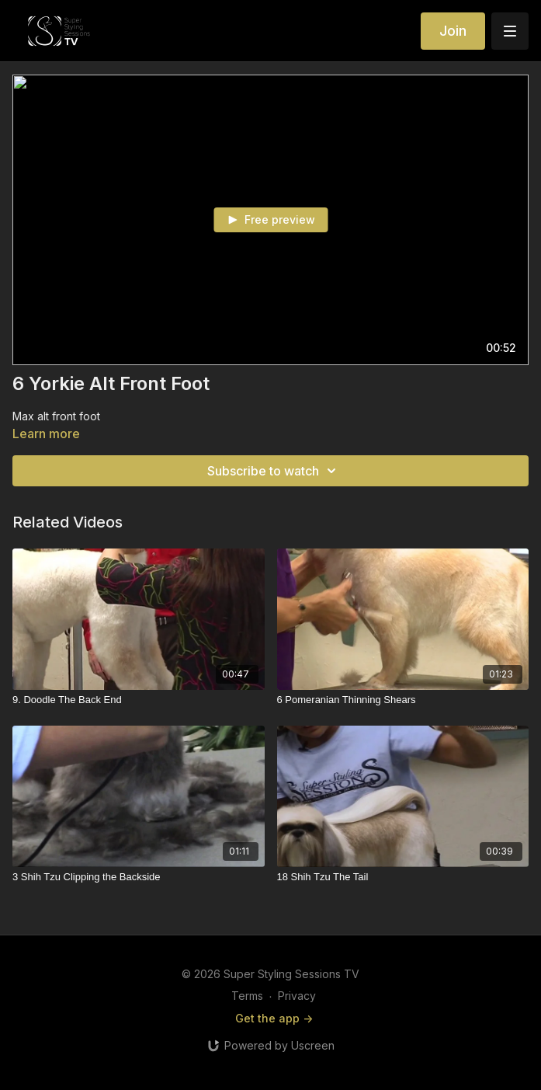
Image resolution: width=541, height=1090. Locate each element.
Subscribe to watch (274, 470)
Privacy (297, 995)
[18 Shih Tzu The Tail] (403, 877)
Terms (247, 995)
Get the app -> (274, 1018)
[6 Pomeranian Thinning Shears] (403, 700)
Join (452, 31)
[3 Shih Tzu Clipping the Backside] (138, 877)
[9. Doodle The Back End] (138, 700)
